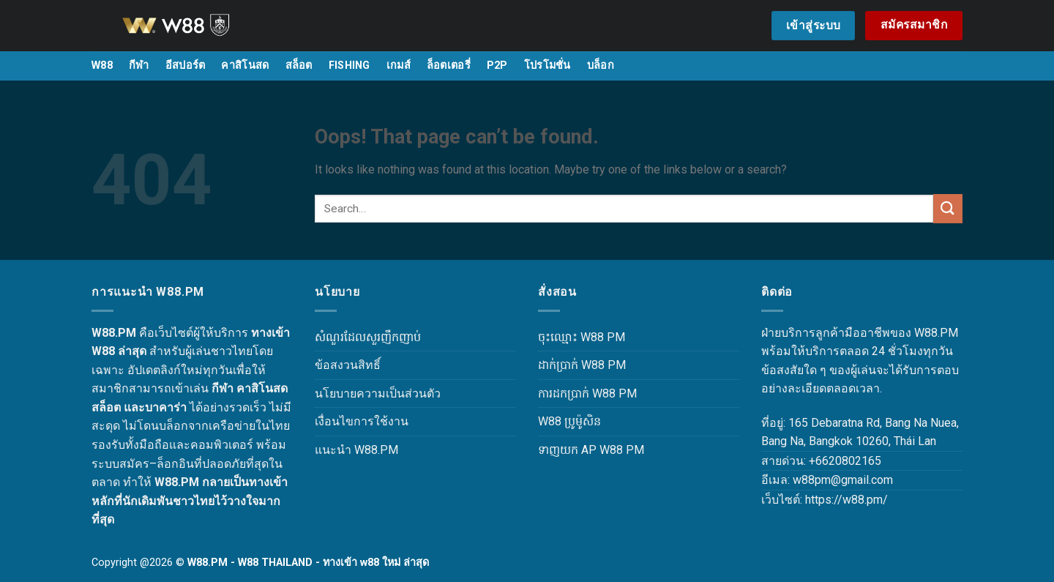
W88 (102, 65)
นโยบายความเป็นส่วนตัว (378, 393)
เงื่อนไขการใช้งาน (361, 421)
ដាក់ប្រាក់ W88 (571, 365)
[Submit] (948, 208)
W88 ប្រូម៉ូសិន (569, 421)
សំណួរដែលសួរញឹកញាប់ (368, 337)
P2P (497, 65)
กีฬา (139, 65)
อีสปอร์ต (185, 65)
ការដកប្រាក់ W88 (577, 393)
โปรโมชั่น (547, 65)
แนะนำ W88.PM (356, 450)
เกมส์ (398, 65)
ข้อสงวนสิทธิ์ (348, 365)
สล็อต (299, 65)
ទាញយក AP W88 (580, 450)
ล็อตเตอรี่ (449, 65)
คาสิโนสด (245, 65)
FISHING (349, 65)
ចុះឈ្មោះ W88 (571, 337)
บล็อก (600, 65)
